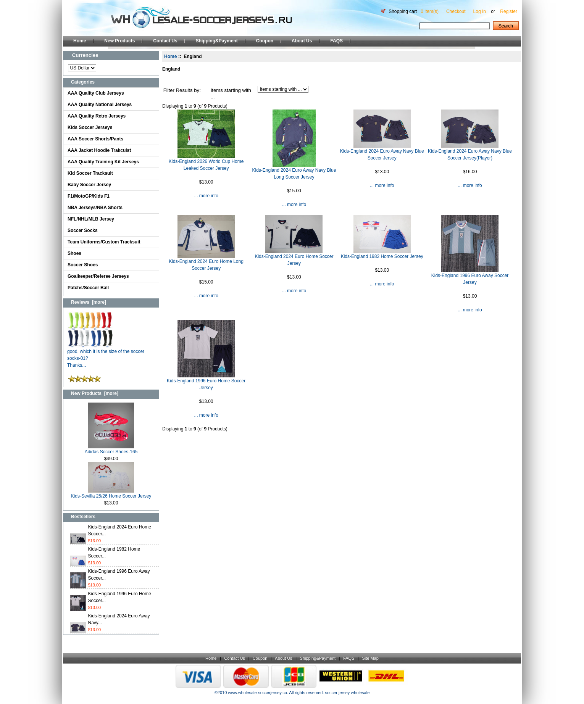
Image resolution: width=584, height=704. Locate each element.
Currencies (85, 55)
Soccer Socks (83, 230)
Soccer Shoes (83, 264)
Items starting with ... (231, 94)
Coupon (264, 40)
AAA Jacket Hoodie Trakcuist (99, 150)
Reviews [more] (88, 302)
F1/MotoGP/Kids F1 (89, 196)
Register (508, 11)
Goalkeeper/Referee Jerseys (98, 276)
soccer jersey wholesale (347, 692)
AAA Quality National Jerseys (100, 104)
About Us (302, 40)
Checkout (456, 11)
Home (79, 40)
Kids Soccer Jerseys (90, 127)
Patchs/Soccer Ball (88, 287)
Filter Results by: (182, 90)
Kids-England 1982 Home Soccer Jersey (382, 256)
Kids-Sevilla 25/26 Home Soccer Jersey (111, 493)
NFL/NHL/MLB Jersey (91, 219)
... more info (206, 195)
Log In (479, 11)
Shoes (74, 253)
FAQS (336, 40)
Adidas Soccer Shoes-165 (111, 449)
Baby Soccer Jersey (89, 184)
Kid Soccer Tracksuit (90, 173)
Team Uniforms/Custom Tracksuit (104, 242)
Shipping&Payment (217, 40)
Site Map (370, 658)
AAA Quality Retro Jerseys (97, 116)
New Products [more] (94, 393)
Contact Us (165, 40)
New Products (119, 40)
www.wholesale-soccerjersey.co (257, 692)
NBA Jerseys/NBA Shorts (95, 207)
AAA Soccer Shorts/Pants (95, 139)
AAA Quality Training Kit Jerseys (103, 161)
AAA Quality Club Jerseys (96, 93)
